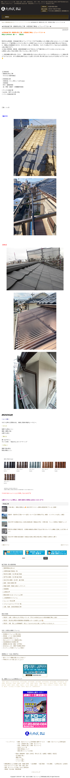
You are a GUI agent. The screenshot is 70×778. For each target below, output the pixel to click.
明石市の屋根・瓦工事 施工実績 (13, 574)
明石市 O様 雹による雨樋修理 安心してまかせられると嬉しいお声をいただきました (29, 623)
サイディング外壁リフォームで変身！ (14, 648)
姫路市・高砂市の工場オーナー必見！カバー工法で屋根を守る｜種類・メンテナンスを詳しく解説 (36, 514)
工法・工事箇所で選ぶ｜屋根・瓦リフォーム (29, 743)
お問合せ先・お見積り (61, 763)
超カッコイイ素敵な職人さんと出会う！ (14, 657)
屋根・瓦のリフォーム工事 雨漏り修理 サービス (31, 742)
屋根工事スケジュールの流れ (25, 751)
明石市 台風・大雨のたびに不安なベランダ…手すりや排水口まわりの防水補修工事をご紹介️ (30, 617)
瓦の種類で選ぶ (20, 755)
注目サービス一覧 (22, 747)
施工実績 (42, 763)
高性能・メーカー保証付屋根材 (12, 636)
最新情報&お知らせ (9, 22)
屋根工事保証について (23, 749)
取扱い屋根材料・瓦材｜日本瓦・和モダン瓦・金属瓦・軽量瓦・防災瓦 (36, 753)
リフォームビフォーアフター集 (12, 604)
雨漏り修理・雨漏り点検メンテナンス (14, 586)
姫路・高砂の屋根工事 (10, 583)
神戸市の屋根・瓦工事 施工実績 (13, 577)
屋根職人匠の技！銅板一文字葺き (12, 644)
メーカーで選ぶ (20, 761)
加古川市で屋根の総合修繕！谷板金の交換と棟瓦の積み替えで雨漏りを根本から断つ (32, 536)
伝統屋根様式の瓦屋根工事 (10, 642)
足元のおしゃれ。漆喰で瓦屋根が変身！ (14, 646)
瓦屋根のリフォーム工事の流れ (12, 634)
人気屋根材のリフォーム (11, 598)
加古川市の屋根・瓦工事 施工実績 (14, 580)
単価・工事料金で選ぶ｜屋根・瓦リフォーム (29, 745)
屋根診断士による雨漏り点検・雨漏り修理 (16, 763)
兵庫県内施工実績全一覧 (11, 571)
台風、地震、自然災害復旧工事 (12, 606)
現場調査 (6, 589)
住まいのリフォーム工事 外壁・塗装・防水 (16, 765)
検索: (23, 558)
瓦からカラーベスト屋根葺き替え (12, 640)
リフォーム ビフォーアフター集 (22, 22)
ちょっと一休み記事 (9, 601)
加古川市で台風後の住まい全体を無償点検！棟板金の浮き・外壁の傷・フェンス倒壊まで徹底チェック (37, 522)
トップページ (11, 742)
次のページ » (64, 545)
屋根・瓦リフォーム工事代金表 (57, 742)
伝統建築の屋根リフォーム (10, 638)
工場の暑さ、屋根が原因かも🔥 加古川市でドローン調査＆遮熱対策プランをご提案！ (32, 507)
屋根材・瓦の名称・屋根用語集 (13, 769)
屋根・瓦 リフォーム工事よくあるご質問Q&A (17, 767)
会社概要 (34, 763)
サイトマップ (36, 772)
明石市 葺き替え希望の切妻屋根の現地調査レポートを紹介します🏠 (23, 620)
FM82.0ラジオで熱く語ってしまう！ (13, 659)
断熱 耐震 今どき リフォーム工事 (13, 595)
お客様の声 (7, 592)
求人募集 (49, 763)
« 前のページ (5, 545)
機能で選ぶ (19, 757)
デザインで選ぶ (20, 759)
